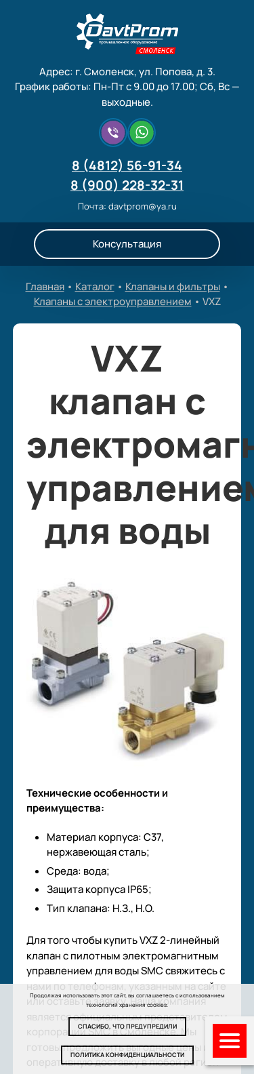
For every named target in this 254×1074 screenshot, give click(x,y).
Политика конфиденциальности (127, 1054)
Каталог (94, 286)
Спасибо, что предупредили (127, 1026)
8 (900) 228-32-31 (127, 185)
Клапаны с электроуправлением (113, 301)
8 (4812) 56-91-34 (127, 165)
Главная (45, 286)
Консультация (127, 244)
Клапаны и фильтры (172, 286)
